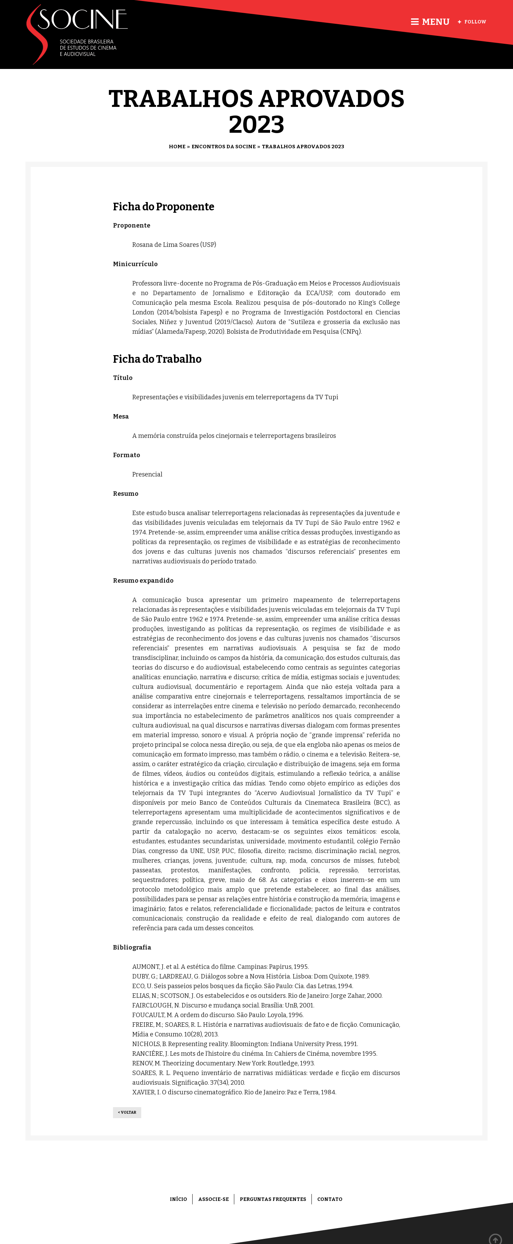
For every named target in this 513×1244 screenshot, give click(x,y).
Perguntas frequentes (273, 1199)
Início (178, 1199)
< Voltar (127, 1112)
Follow (472, 22)
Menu (430, 22)
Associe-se (213, 1199)
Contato (329, 1199)
